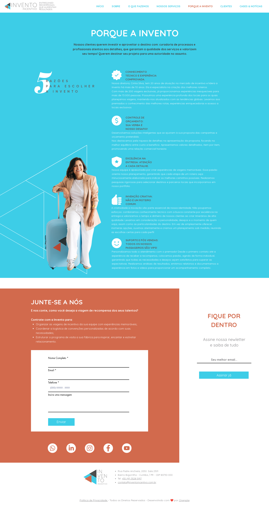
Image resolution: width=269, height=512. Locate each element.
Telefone (52, 382)
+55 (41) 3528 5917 (132, 478)
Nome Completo (57, 358)
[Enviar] (61, 422)
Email (51, 370)
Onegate (184, 500)
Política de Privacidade (94, 500)
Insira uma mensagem (60, 394)
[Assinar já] (224, 375)
